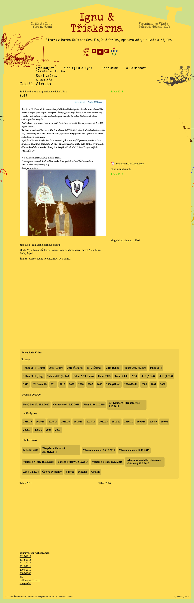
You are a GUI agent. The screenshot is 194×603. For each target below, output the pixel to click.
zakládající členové (30, 580)
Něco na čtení (42, 26)
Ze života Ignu (41, 23)
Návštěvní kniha (50, 75)
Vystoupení (46, 68)
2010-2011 (25, 566)
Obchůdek (110, 68)
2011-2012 (25, 563)
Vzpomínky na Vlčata (153, 23)
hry (21, 576)
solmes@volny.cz (43, 596)
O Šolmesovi (136, 68)
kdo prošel (25, 583)
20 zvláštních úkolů (121, 169)
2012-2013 (25, 559)
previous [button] (94, 51)
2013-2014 (25, 556)
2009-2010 (25, 569)
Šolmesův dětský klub (154, 26)
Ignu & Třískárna (97, 22)
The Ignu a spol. (79, 68)
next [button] (106, 51)
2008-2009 (25, 573)
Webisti (180, 596)
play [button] (100, 52)
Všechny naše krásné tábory (127, 163)
